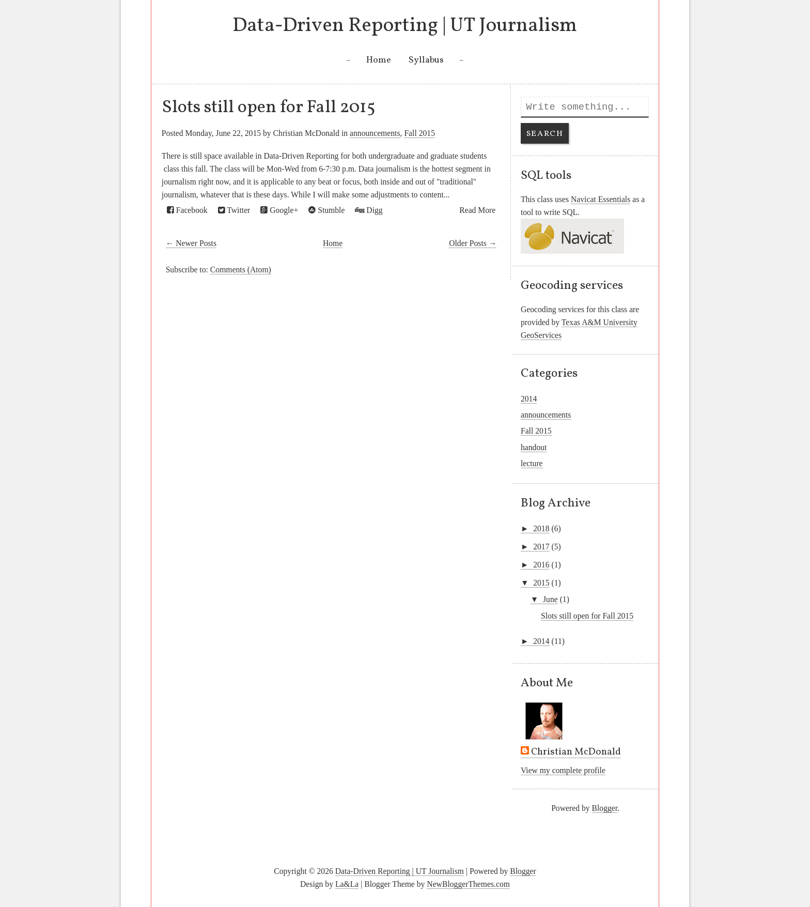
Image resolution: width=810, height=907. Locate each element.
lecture (532, 463)
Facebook (187, 210)
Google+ (279, 210)
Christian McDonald (576, 752)
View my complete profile (563, 770)
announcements (375, 133)
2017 (541, 546)
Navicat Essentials (600, 199)
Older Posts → (472, 243)
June (550, 599)
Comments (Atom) (240, 269)
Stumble (326, 210)
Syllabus (426, 60)
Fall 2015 (419, 133)
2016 (541, 564)
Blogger (605, 808)
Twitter (234, 210)
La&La (347, 884)
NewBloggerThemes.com (468, 884)
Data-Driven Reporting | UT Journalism (404, 26)
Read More (477, 210)
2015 (541, 582)
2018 (541, 528)
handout (534, 447)
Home (378, 60)
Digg (368, 210)
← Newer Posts (191, 243)
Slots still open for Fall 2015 (269, 107)
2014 (529, 398)
